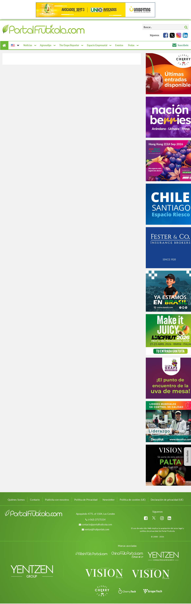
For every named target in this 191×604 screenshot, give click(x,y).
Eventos (119, 45)
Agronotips (45, 45)
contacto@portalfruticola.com (97, 524)
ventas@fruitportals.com (97, 529)
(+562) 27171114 (96, 519)
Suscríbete (180, 45)
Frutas (131, 45)
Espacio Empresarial (97, 45)
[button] (14, 45)
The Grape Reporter (69, 45)
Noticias (27, 45)
